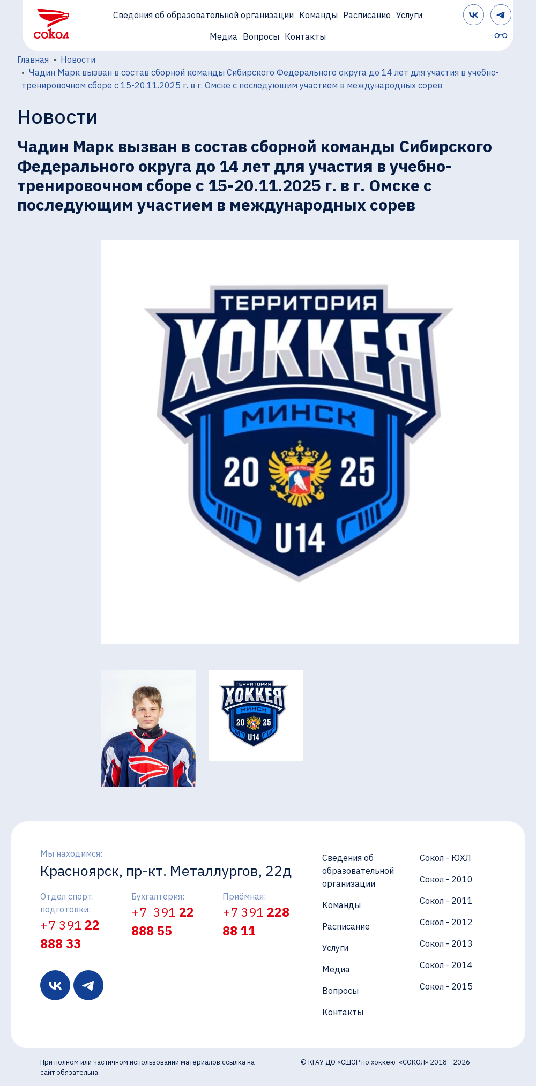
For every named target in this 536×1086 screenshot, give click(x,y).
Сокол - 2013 (446, 943)
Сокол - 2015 (446, 986)
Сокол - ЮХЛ (445, 857)
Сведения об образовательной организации (203, 15)
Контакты (305, 36)
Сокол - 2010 (446, 879)
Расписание (367, 15)
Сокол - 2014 (446, 965)
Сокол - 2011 (446, 900)
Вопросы (261, 36)
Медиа (223, 36)
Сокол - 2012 (446, 922)
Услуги (409, 15)
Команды (318, 15)
